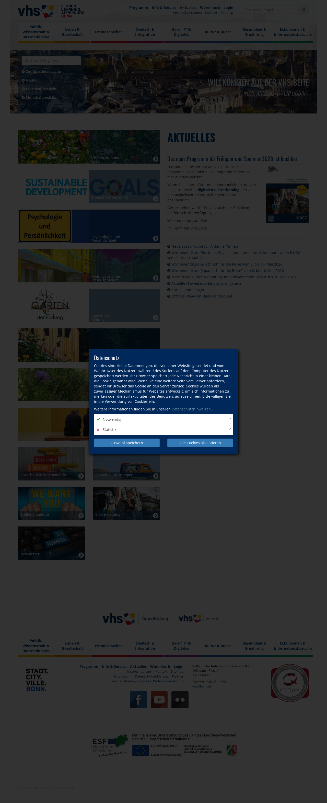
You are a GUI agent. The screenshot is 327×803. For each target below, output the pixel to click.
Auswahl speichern (126, 442)
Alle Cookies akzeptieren (200, 442)
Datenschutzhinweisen (191, 409)
